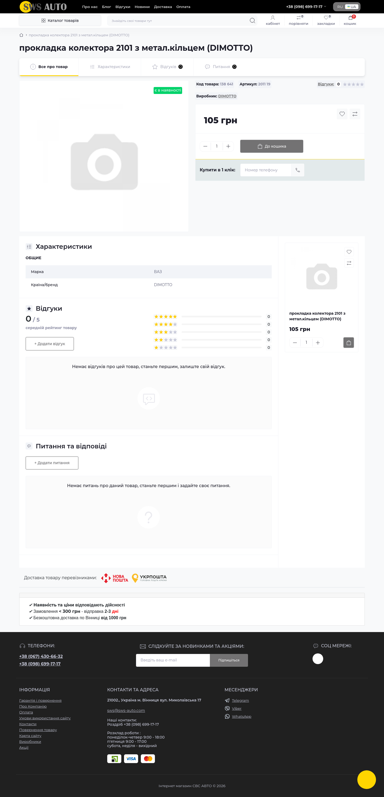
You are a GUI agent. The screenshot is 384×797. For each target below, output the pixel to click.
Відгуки (122, 7)
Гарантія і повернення (40, 700)
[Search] (252, 20)
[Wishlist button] (342, 114)
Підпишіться (228, 660)
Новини (142, 7)
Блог (106, 7)
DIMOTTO (227, 96)
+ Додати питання (52, 462)
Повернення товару (38, 730)
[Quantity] (217, 146)
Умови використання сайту (45, 718)
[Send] (297, 170)
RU (340, 7)
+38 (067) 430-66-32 (41, 656)
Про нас (90, 7)
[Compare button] (355, 114)
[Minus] (205, 146)
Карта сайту (30, 735)
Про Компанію (33, 706)
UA (351, 7)
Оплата (183, 7)
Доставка (163, 7)
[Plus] (228, 146)
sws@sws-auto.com (126, 710)
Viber (237, 708)
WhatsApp (241, 716)
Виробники (30, 741)
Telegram (240, 700)
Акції (24, 747)
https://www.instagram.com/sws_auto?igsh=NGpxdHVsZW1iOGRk (318, 658)
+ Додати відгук (49, 343)
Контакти (28, 724)
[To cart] (348, 342)
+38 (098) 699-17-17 (40, 663)
